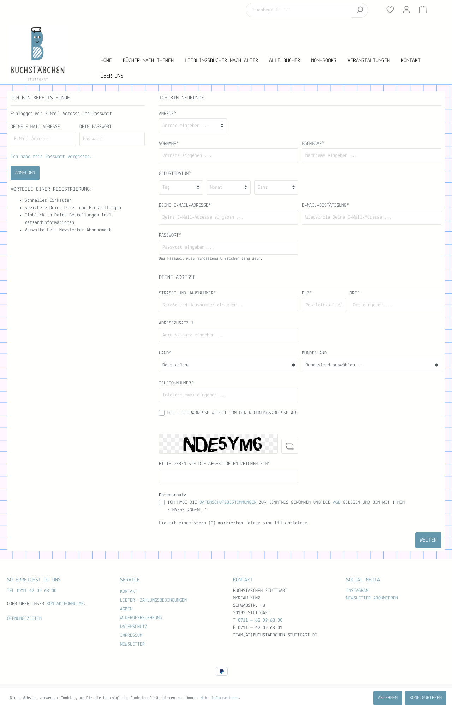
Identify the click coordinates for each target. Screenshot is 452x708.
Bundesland (314, 353)
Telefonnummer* (176, 383)
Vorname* (169, 143)
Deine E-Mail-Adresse (35, 126)
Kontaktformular (65, 603)
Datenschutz (133, 626)
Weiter (428, 540)
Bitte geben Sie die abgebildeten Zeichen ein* (214, 463)
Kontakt (128, 591)
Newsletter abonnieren (372, 598)
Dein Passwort (95, 126)
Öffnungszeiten (24, 618)
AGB (336, 502)
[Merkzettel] (390, 10)
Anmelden (25, 173)
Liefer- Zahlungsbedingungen (153, 600)
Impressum (131, 635)
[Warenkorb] (423, 10)
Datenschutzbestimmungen (228, 502)
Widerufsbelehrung (141, 618)
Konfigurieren (426, 698)
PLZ (307, 293)
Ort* (354, 293)
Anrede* (167, 113)
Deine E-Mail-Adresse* (185, 205)
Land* (165, 353)
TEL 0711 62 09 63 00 (31, 590)
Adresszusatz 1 (176, 323)
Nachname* (313, 143)
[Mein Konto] (406, 10)
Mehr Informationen (220, 698)
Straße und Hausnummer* (187, 293)
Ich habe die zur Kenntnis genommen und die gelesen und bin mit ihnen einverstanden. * (286, 506)
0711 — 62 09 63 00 (260, 620)
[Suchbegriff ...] (299, 10)
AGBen (126, 609)
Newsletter (132, 644)
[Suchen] (359, 10)
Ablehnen (388, 698)
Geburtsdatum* (175, 173)
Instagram (357, 590)
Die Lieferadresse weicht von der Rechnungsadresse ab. (232, 413)
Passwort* (170, 235)
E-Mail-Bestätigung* (325, 205)
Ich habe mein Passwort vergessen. (51, 156)
